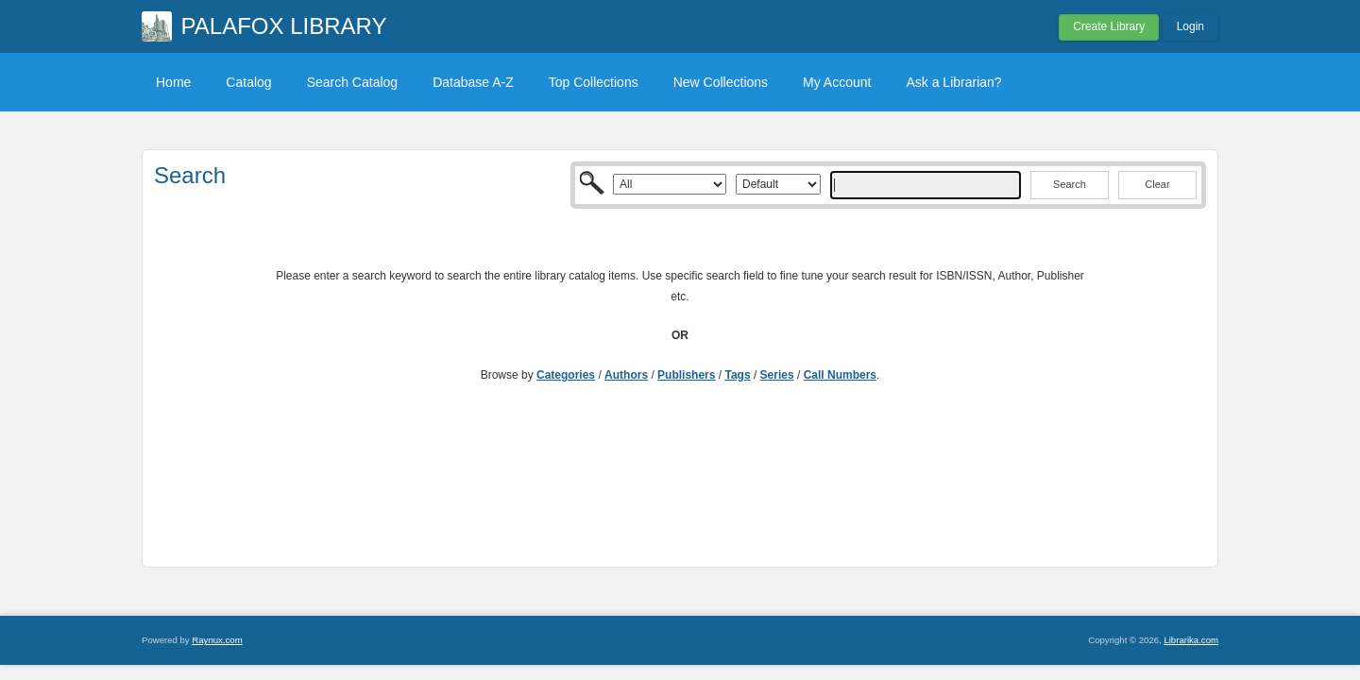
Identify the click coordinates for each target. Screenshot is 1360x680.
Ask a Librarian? (953, 82)
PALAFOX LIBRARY (284, 26)
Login (1190, 26)
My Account (837, 82)
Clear (1157, 184)
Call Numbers (840, 375)
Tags (737, 375)
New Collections (720, 82)
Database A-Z (473, 82)
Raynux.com (217, 640)
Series (777, 375)
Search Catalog (353, 82)
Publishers (686, 375)
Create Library (1109, 26)
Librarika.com (1191, 640)
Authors (626, 375)
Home (173, 82)
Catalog (248, 82)
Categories (565, 375)
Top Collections (593, 82)
